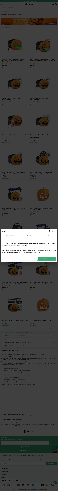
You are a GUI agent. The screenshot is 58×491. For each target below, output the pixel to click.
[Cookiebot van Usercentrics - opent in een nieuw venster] (49, 231)
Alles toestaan (47, 258)
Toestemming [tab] (10, 235)
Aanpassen (29, 258)
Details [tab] (29, 235)
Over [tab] (48, 235)
